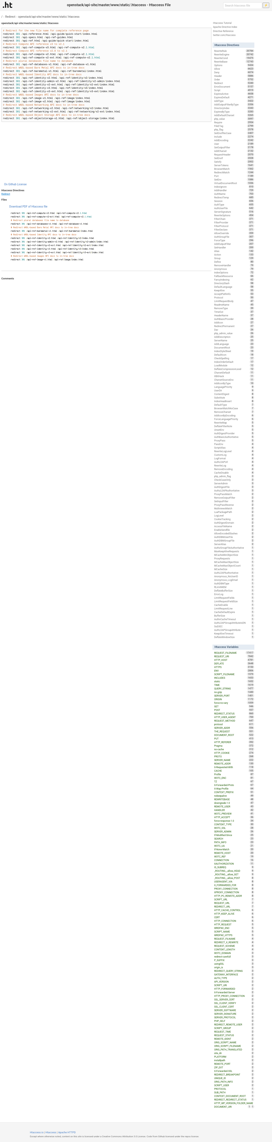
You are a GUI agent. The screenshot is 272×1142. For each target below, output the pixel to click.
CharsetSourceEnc (234, 379)
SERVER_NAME (234, 760)
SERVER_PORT (234, 695)
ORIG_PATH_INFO (234, 1081)
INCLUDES (234, 677)
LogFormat (234, 458)
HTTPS (234, 667)
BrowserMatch (234, 168)
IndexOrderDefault (234, 361)
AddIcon (234, 322)
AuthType (234, 204)
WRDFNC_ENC (234, 928)
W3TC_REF (234, 856)
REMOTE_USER (234, 806)
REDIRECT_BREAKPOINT (234, 1074)
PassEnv (234, 444)
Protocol (234, 297)
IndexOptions (234, 272)
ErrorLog (234, 594)
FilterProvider (234, 222)
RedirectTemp (234, 197)
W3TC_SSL (234, 827)
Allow (234, 68)
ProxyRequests (234, 558)
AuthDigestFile (234, 486)
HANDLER (234, 810)
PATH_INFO (234, 842)
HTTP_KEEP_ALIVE (234, 913)
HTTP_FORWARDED (234, 988)
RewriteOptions (234, 215)
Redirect (10, 16)
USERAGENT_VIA (234, 881)
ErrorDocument (234, 86)
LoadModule (234, 365)
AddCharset (234, 151)
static (234, 681)
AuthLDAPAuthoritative (234, 572)
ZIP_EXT (234, 1067)
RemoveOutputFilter (234, 497)
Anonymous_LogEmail (234, 579)
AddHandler (234, 190)
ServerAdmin (234, 483)
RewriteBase (234, 61)
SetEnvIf (234, 158)
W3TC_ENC (234, 777)
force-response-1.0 (234, 820)
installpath (234, 1060)
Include (234, 136)
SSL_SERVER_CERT (234, 999)
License (22, 184)
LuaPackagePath (234, 512)
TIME (234, 684)
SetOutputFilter (234, 147)
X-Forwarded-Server (234, 992)
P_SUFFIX (234, 960)
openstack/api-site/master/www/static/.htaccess (48, 16)
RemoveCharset (234, 411)
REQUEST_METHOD (234, 720)
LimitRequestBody (234, 301)
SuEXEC (234, 626)
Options (234, 65)
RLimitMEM (234, 587)
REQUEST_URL (234, 903)
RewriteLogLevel (234, 451)
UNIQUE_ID (234, 1078)
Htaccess (50, 1132)
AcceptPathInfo (234, 293)
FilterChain (234, 218)
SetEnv (234, 179)
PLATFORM (234, 1056)
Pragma (234, 745)
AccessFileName (234, 526)
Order (234, 79)
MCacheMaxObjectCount (234, 565)
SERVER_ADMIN (234, 831)
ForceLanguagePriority (234, 419)
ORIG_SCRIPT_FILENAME (234, 1045)
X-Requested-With (234, 767)
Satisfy (234, 161)
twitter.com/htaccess (224, 35)
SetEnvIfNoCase (234, 133)
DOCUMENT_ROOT (234, 735)
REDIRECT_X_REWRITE (234, 942)
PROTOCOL (234, 1088)
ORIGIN (234, 699)
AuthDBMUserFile (234, 537)
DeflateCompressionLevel (234, 369)
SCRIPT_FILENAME (234, 674)
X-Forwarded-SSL (234, 1070)
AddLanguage (234, 344)
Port (234, 176)
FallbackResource (234, 276)
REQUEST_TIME (234, 1031)
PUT (234, 738)
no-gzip (234, 692)
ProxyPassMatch (234, 494)
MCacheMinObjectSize (234, 554)
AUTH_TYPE (234, 978)
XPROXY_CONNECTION (234, 892)
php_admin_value (234, 333)
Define (234, 261)
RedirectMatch (234, 172)
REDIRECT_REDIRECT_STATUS (234, 1099)
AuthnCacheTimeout (234, 619)
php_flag (234, 129)
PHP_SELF (234, 1020)
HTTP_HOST (234, 659)
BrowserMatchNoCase (234, 408)
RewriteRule (234, 50)
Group (234, 258)
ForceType (234, 240)
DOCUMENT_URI (232, 1106)
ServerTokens (234, 165)
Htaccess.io (37, 1132)
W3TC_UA (234, 845)
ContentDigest (234, 394)
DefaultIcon (234, 354)
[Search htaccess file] (242, 5)
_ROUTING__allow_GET (234, 874)
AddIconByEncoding (234, 415)
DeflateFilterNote (234, 426)
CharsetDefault (234, 372)
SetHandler (234, 247)
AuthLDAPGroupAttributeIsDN (234, 622)
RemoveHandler (234, 265)
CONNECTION (234, 860)
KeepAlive (234, 290)
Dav (234, 329)
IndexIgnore (234, 186)
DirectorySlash (234, 283)
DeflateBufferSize (234, 590)
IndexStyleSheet (234, 351)
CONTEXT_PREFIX (234, 792)
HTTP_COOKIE (234, 752)
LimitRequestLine (234, 608)
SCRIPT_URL (234, 899)
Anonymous (234, 268)
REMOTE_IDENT (234, 1038)
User (234, 143)
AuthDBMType (234, 583)
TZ (234, 781)
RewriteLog (234, 465)
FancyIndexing (234, 279)
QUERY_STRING (234, 688)
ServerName (234, 340)
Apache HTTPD (67, 1132)
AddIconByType (234, 383)
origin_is (234, 967)
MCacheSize (234, 569)
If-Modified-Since (234, 835)
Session (234, 201)
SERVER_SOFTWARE (234, 1010)
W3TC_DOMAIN (234, 953)
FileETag (234, 125)
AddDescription (234, 336)
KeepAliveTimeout (234, 633)
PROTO (234, 756)
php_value (234, 118)
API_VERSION (234, 981)
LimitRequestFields (234, 597)
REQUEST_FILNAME (234, 938)
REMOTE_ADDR (234, 763)
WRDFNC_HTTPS (234, 935)
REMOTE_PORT (234, 1063)
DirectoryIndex (234, 108)
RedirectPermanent (234, 326)
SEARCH (234, 838)
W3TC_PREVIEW (234, 813)
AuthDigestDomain (234, 522)
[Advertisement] (106, 152)
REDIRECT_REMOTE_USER (234, 1024)
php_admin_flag (234, 476)
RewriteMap (234, 422)
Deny (234, 72)
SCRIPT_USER (234, 1085)
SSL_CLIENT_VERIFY (234, 1003)
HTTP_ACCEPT (234, 817)
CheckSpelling (234, 358)
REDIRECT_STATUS (234, 713)
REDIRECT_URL (234, 906)
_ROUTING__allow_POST (234, 877)
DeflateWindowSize (234, 637)
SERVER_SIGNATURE (234, 1013)
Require (234, 122)
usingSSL (234, 963)
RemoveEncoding (234, 469)
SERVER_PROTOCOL (234, 1017)
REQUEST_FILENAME (234, 652)
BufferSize (234, 615)
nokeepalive (234, 795)
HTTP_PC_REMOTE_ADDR (234, 895)
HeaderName (234, 315)
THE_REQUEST (234, 731)
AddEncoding (234, 140)
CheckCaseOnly (234, 479)
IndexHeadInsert (234, 401)
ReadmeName (234, 304)
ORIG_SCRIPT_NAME (234, 1042)
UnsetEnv (234, 429)
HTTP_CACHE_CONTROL (234, 910)
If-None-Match (234, 849)
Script (234, 90)
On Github (10, 184)
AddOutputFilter (234, 243)
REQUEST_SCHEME (234, 945)
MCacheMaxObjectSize (234, 562)
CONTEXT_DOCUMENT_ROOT (234, 1096)
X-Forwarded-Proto (234, 785)
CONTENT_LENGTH (234, 949)
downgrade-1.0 (234, 802)
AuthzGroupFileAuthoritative (234, 547)
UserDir (234, 390)
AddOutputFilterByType (234, 104)
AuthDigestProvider (234, 433)
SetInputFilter (234, 501)
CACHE (234, 770)
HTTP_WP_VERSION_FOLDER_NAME (234, 1103)
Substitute (234, 397)
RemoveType (234, 308)
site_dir (234, 1053)
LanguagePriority (234, 386)
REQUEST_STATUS (234, 1035)
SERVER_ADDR (234, 727)
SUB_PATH (234, 1092)
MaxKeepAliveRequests (234, 551)
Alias (234, 251)
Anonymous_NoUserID (234, 576)
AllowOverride (234, 233)
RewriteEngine (234, 54)
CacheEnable (234, 604)
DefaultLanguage (234, 286)
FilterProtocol (234, 226)
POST (234, 709)
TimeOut (234, 311)
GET (234, 706)
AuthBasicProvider (234, 318)
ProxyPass (234, 440)
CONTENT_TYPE (234, 824)
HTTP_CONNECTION (234, 920)
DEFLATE (234, 663)
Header (234, 75)
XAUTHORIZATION (234, 863)
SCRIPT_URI (234, 985)
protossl (234, 724)
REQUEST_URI (234, 656)
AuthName (234, 193)
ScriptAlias (234, 447)
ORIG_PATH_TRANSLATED (234, 1049)
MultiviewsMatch (234, 508)
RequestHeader (234, 154)
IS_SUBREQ (234, 867)
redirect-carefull (234, 956)
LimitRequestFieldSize (234, 601)
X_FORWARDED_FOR (234, 885)
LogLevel (234, 515)
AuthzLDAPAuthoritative (234, 490)
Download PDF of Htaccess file (28, 206)
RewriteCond (234, 58)
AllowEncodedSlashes (234, 533)
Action (234, 254)
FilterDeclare (234, 229)
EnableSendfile (234, 529)
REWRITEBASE (234, 799)
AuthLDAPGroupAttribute (234, 629)
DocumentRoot (234, 347)
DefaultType (234, 404)
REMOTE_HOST (234, 852)
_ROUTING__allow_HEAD (234, 870)
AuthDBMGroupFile (234, 540)
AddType (234, 100)
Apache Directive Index (225, 27)
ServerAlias (234, 544)
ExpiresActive (234, 93)
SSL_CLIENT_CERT (234, 1006)
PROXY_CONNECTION (234, 888)
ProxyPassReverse (234, 504)
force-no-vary (234, 702)
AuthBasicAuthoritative (234, 436)
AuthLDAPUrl (234, 461)
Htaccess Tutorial (222, 23)
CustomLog (234, 454)
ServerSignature (234, 211)
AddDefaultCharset (234, 115)
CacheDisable (234, 472)
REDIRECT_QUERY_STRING (234, 970)
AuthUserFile (234, 208)
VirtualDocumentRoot (234, 183)
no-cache (234, 749)
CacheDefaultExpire (234, 612)
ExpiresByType (234, 111)
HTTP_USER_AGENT (234, 717)
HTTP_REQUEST (234, 924)
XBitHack (234, 376)
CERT (234, 917)
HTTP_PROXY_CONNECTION (234, 995)
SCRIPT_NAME (234, 931)
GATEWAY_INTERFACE (234, 974)
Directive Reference (223, 31)
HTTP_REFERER (234, 742)
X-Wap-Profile (234, 788)
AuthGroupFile (234, 236)
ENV (234, 670)
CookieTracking (234, 519)
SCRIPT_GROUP (234, 1028)
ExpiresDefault (234, 97)
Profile (234, 774)
